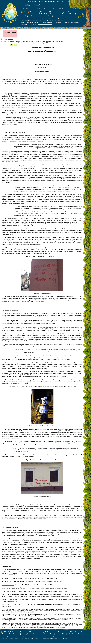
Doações (24, 24)
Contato (66, 12)
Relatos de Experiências (71, 22)
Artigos (52, 13)
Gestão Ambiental (47, 22)
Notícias (58, 22)
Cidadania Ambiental (27, 18)
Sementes (39, 18)
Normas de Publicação (39, 13)
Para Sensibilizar (60, 16)
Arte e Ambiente (61, 13)
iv (2, 623)
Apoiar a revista (11, 32)
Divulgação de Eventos (52, 18)
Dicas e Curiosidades (57, 20)
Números (33, 24)
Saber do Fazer (47, 16)
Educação (24, 16)
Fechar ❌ (14, 35)
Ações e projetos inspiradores (30, 22)
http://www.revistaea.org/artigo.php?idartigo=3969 (34, 42)
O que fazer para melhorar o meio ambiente (34, 20)
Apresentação (25, 13)
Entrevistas (72, 13)
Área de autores (55, 12)
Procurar (43, 12)
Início (23, 12)
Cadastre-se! (32, 12)
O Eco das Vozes (35, 16)
